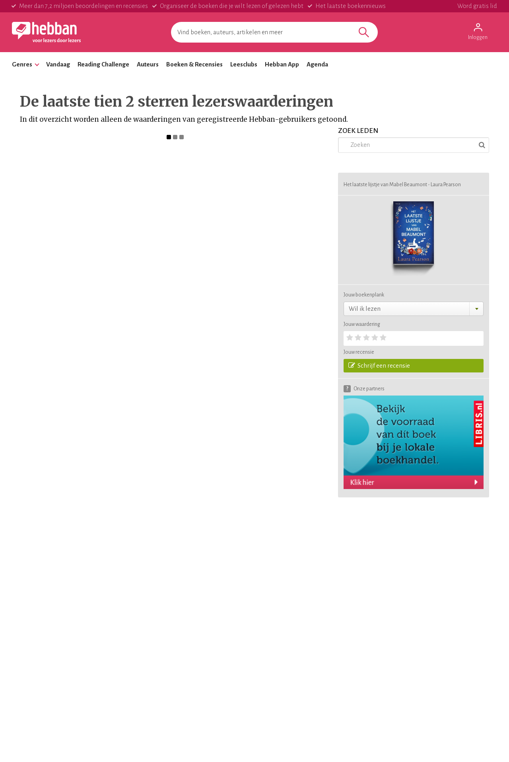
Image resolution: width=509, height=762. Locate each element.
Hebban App (282, 64)
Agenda (317, 64)
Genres (22, 64)
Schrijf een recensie (379, 365)
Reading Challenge (103, 64)
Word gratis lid (477, 5)
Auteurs (148, 64)
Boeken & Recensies (194, 64)
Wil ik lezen (365, 308)
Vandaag (58, 64)
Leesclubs (243, 64)
